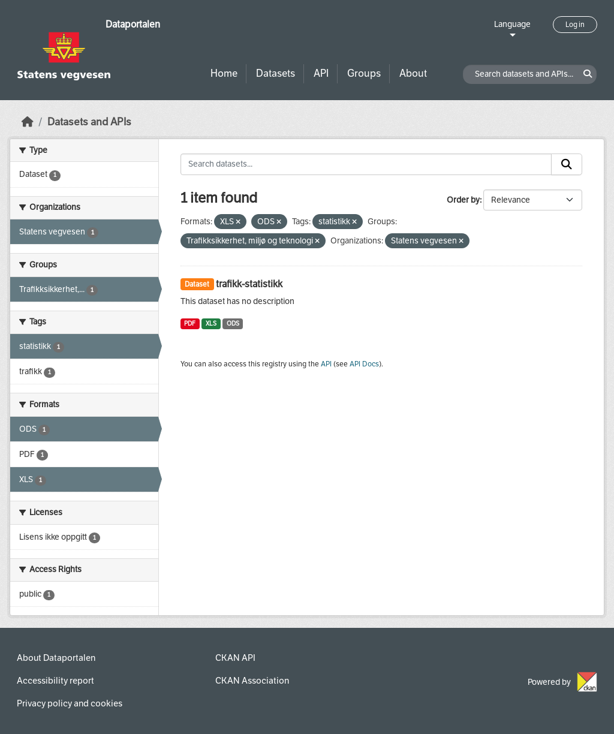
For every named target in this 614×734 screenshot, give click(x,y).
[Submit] (566, 164)
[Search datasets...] (366, 164)
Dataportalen (133, 24)
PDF (189, 323)
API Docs (364, 364)
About (413, 73)
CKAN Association (252, 680)
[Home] (28, 122)
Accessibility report (55, 680)
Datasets (275, 73)
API (321, 73)
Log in (575, 24)
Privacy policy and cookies (69, 703)
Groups (364, 73)
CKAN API (235, 657)
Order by (463, 200)
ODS (233, 323)
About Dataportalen (56, 657)
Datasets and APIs (89, 122)
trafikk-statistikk (249, 284)
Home (223, 73)
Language (512, 24)
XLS (211, 323)
